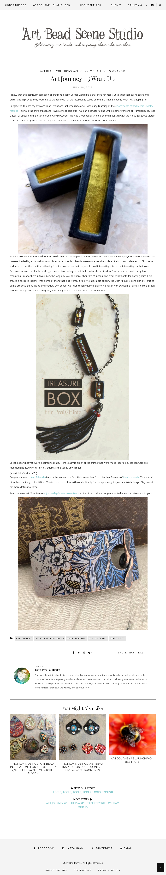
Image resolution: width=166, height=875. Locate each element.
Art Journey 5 (24, 638)
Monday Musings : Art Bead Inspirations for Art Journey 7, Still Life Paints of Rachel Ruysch (33, 768)
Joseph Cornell (98, 638)
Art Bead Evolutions (56, 71)
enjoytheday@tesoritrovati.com (61, 493)
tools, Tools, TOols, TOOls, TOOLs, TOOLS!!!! (83, 792)
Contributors (15, 5)
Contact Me (82, 870)
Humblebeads (131, 477)
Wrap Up (118, 71)
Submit (116, 5)
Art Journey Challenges (51, 5)
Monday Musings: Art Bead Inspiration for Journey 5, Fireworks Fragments (82, 767)
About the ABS (90, 5)
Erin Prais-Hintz (76, 638)
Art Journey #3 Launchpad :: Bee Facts (132, 760)
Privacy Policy (109, 870)
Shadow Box (117, 638)
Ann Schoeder (38, 477)
